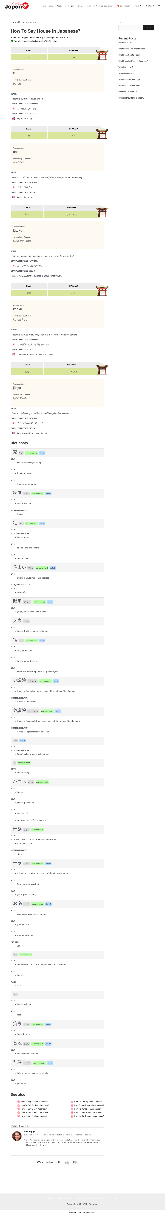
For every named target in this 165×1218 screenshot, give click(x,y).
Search (121, 22)
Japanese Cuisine (55, 6)
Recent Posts (23, 1126)
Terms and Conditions (96, 1199)
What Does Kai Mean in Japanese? (133, 61)
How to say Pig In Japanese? (35, 1116)
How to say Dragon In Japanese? (88, 1105)
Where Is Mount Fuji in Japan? (131, 98)
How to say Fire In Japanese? (86, 1109)
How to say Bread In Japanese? (36, 1112)
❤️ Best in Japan (124, 5)
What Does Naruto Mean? (129, 55)
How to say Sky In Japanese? (35, 1109)
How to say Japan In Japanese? (87, 1101)
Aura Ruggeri (22, 37)
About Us (139, 5)
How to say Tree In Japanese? (35, 1101)
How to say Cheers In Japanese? (88, 1116)
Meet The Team (67, 1199)
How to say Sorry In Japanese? (87, 1112)
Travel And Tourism (84, 6)
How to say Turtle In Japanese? (36, 1105)
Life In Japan (69, 6)
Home (44, 6)
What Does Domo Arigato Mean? (132, 49)
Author (14, 1126)
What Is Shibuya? (125, 67)
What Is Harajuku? (126, 74)
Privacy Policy (80, 1199)
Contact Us (150, 6)
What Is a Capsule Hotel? (129, 86)
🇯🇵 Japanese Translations (104, 5)
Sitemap (110, 1199)
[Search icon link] (159, 5)
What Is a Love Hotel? (127, 92)
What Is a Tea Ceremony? (129, 80)
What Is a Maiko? (125, 43)
